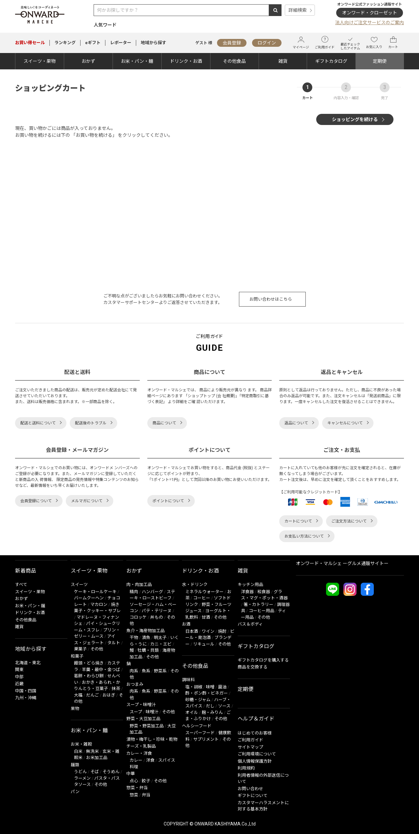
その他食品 (234, 61)
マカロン (98, 604)
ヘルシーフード (196, 725)
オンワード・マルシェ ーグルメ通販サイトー (342, 563)
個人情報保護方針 (255, 761)
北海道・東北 (28, 662)
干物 (134, 637)
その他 (96, 649)
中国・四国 (25, 690)
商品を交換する (252, 667)
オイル (191, 712)
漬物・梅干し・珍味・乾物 (151, 739)
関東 (19, 669)
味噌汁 (152, 711)
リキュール (203, 644)
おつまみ (134, 684)
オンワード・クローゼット (369, 12)
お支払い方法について (304, 536)
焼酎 (222, 631)
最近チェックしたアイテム (350, 42)
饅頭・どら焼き (89, 663)
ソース (224, 705)
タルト (113, 642)
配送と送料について (38, 423)
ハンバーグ (152, 591)
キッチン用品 (250, 584)
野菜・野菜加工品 (147, 725)
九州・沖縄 (25, 697)
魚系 (146, 670)
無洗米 (92, 751)
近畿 (19, 683)
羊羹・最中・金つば (101, 669)
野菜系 (160, 670)
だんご (92, 695)
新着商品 (25, 571)
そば (94, 771)
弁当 (146, 794)
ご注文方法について (349, 521)
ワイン (208, 631)
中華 (130, 773)
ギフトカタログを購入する (263, 660)
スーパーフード (200, 732)
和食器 (263, 591)
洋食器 (247, 591)
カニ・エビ (161, 644)
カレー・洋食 (139, 753)
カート (393, 42)
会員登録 (232, 42)
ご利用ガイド (325, 42)
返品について (296, 423)
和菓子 (77, 656)
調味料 (188, 679)
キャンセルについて (345, 423)
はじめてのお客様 (255, 733)
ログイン (267, 42)
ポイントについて (168, 501)
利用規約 (246, 768)
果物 (75, 708)
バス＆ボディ (250, 624)
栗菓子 (80, 649)
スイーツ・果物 (40, 61)
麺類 (75, 764)
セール (30, 42)
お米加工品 (96, 757)
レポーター (120, 42)
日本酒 (191, 631)
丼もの (156, 617)
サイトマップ (250, 747)
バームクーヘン (89, 597)
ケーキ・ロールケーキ (95, 591)
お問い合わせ (250, 788)
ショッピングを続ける (355, 119)
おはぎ (108, 695)
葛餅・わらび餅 (89, 675)
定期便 (380, 61)
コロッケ (138, 617)
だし (210, 705)
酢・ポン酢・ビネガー (206, 693)
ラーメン (82, 778)
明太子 (160, 637)
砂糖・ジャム (197, 699)
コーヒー (201, 597)
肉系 (134, 670)
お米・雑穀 (81, 744)
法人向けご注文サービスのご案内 (369, 22)
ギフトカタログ (331, 61)
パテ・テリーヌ (157, 610)
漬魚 (146, 637)
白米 (78, 751)
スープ (136, 711)
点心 (134, 780)
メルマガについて (86, 501)
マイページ (301, 42)
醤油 (222, 686)
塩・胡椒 (193, 686)
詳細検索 (297, 10)
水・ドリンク (195, 584)
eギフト (92, 42)
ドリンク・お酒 (186, 61)
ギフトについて (252, 795)
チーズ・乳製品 (141, 746)
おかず (88, 61)
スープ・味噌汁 (141, 704)
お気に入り (374, 42)
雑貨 (282, 61)
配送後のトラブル (90, 423)
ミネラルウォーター (204, 591)
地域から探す (153, 42)
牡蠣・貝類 (148, 650)
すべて (21, 584)
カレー (136, 760)
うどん (80, 771)
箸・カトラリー (258, 604)
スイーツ (79, 584)
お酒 (186, 624)
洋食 (150, 760)
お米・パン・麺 (137, 61)
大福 (78, 695)
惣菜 (134, 794)
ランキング (65, 42)
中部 (19, 676)
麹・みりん (212, 712)
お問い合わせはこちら (270, 299)
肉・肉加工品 (139, 584)
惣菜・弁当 (137, 787)
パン (75, 791)
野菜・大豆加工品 (143, 718)
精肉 (134, 591)
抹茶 (116, 688)
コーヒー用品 (261, 610)
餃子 (146, 780)
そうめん (110, 771)
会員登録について (36, 501)
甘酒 (206, 617)
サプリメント (206, 739)
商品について (164, 423)
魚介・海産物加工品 (145, 630)
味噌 (210, 686)
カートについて (298, 521)
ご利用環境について (257, 754)
